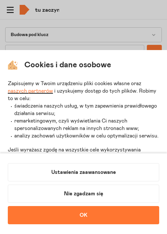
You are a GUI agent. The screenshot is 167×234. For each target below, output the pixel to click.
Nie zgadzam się (83, 193)
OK (83, 215)
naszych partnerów (30, 91)
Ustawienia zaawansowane (83, 172)
